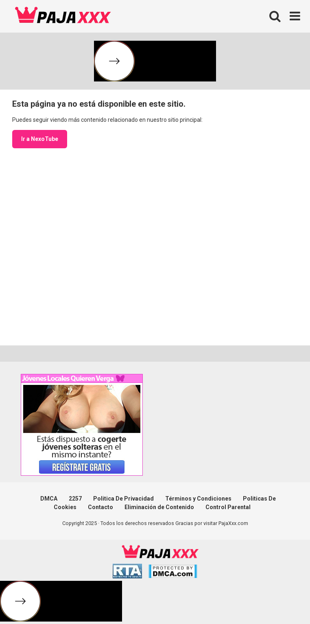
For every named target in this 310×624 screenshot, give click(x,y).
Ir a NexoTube (39, 139)
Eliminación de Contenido (159, 507)
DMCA (48, 498)
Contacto (100, 507)
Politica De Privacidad (123, 498)
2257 (75, 498)
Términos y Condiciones (198, 498)
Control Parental (228, 507)
